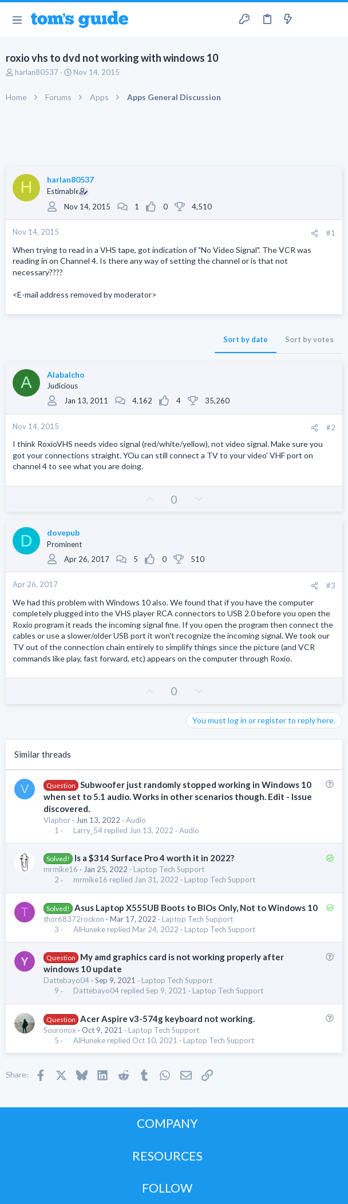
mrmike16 (60, 869)
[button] (17, 19)
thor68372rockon (73, 919)
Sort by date (245, 339)
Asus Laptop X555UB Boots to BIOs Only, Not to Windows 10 (196, 907)
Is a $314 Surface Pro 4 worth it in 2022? (154, 858)
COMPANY (167, 1123)
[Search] (332, 19)
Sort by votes (309, 339)
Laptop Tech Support (168, 869)
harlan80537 (36, 72)
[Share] (314, 233)
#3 (330, 585)
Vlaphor (56, 820)
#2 (330, 427)
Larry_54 (87, 830)
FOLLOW (167, 1188)
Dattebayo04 (66, 980)
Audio (136, 820)
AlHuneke (89, 929)
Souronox (59, 1030)
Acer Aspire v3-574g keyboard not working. (167, 1018)
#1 (330, 232)
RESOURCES (167, 1155)
